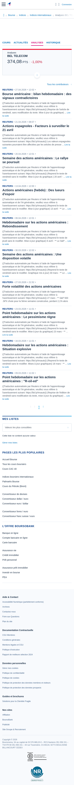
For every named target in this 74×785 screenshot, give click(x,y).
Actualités (21, 42)
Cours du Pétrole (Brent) (14, 486)
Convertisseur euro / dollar (15, 503)
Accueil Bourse (9, 459)
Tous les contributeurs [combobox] (57, 84)
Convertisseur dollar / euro (15, 499)
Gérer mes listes (9, 442)
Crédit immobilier (10, 555)
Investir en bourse (11, 572)
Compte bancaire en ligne (15, 538)
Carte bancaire (9, 542)
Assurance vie (9, 550)
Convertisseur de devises (14, 494)
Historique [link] (53, 42)
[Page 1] (39, 407)
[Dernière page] (43, 407)
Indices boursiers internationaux (18, 477)
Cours (6, 42)
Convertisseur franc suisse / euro (18, 516)
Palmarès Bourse (10, 481)
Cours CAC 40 (9, 469)
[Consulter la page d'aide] (59, 4)
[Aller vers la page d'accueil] (9, 4)
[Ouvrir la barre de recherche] (56, 4)
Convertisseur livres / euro (15, 511)
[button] (3, 4)
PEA (4, 577)
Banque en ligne (10, 533)
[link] (23, 602)
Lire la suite (7, 335)
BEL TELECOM (17, 56)
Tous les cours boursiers (14, 464)
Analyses (37, 42)
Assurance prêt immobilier (15, 567)
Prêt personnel (9, 560)
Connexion (67, 4)
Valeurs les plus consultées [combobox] (18, 427)
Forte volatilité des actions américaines (31, 286)
